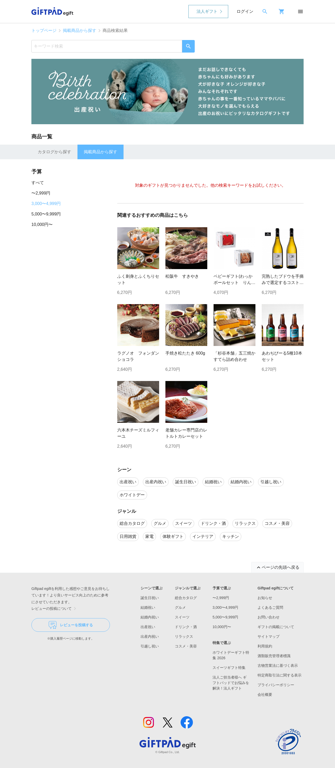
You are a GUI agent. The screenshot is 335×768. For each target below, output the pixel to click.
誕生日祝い (150, 598)
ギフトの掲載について (276, 627)
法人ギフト (207, 11)
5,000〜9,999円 (46, 214)
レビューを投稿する (71, 625)
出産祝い (148, 627)
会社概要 (265, 694)
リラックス (184, 636)
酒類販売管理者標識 (274, 656)
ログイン (245, 11)
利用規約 (265, 646)
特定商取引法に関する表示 (280, 675)
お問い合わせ (269, 617)
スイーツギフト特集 (229, 667)
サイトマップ (269, 636)
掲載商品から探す (79, 30)
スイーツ (182, 617)
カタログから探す (54, 152)
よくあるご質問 (270, 607)
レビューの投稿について (54, 608)
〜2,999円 (40, 193)
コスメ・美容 (186, 646)
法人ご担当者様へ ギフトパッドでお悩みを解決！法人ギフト (231, 682)
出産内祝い (150, 636)
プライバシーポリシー (276, 685)
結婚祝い (148, 607)
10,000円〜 (42, 224)
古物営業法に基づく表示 (278, 665)
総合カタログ (186, 598)
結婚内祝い (150, 617)
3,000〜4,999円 (46, 203)
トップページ (44, 30)
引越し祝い (150, 646)
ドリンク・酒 (186, 627)
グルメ (180, 607)
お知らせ (265, 598)
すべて (37, 182)
